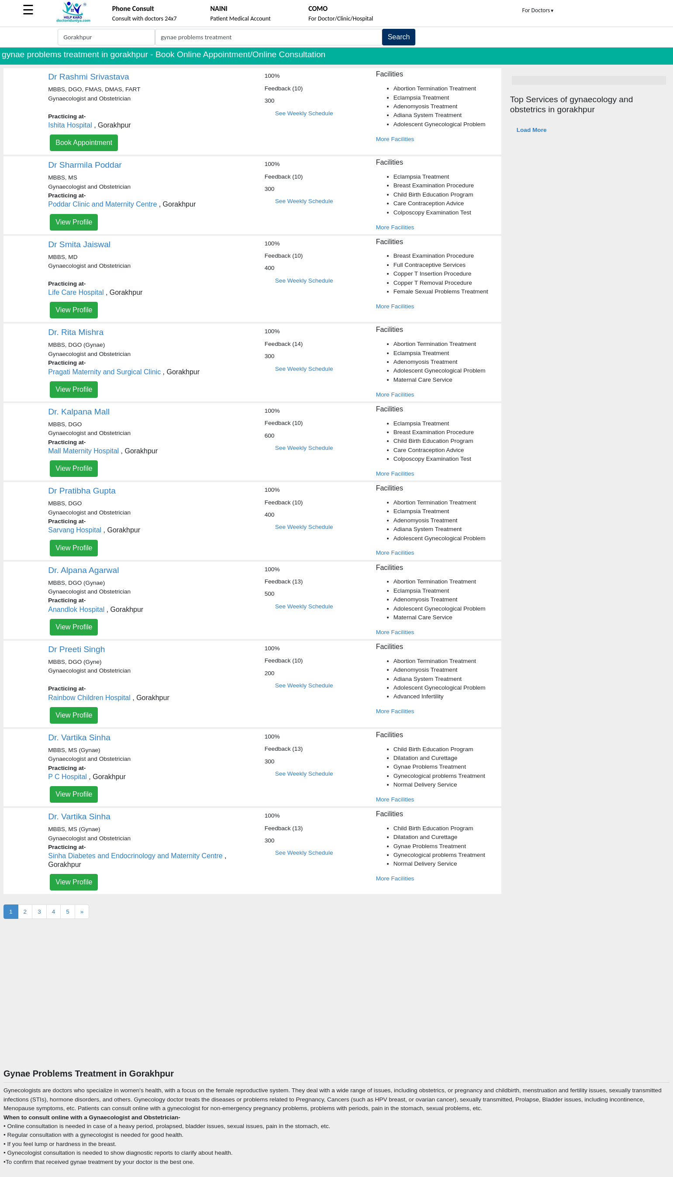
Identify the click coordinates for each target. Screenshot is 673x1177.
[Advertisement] (337, 1003)
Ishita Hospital (70, 125)
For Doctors (538, 10)
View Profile (73, 222)
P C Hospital (67, 776)
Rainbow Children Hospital (89, 697)
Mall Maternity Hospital (83, 451)
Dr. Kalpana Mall (79, 411)
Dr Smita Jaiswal (79, 244)
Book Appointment (83, 142)
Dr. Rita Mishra (76, 332)
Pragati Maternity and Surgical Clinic (104, 372)
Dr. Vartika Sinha (79, 737)
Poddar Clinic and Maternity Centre (102, 204)
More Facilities (395, 139)
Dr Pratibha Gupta (82, 490)
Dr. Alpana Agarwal (83, 570)
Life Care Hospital (76, 292)
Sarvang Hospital (74, 530)
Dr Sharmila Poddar (85, 164)
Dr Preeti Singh (76, 649)
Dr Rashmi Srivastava (88, 76)
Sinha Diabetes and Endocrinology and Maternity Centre (135, 855)
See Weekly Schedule (304, 113)
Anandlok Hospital (76, 609)
